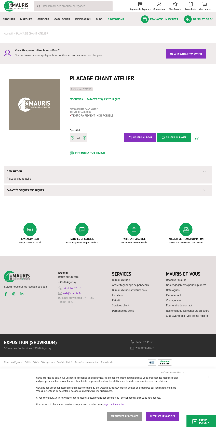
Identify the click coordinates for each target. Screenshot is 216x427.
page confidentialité (113, 404)
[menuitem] (9, 19)
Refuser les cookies (171, 372)
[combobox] (73, 6)
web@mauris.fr (72, 293)
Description (76, 99)
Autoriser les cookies (162, 416)
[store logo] (16, 6)
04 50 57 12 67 (72, 288)
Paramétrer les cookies (124, 416)
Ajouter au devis (140, 138)
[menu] (108, 19)
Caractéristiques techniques (103, 99)
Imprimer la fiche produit (90, 153)
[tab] (108, 171)
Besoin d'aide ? (200, 421)
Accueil (8, 33)
